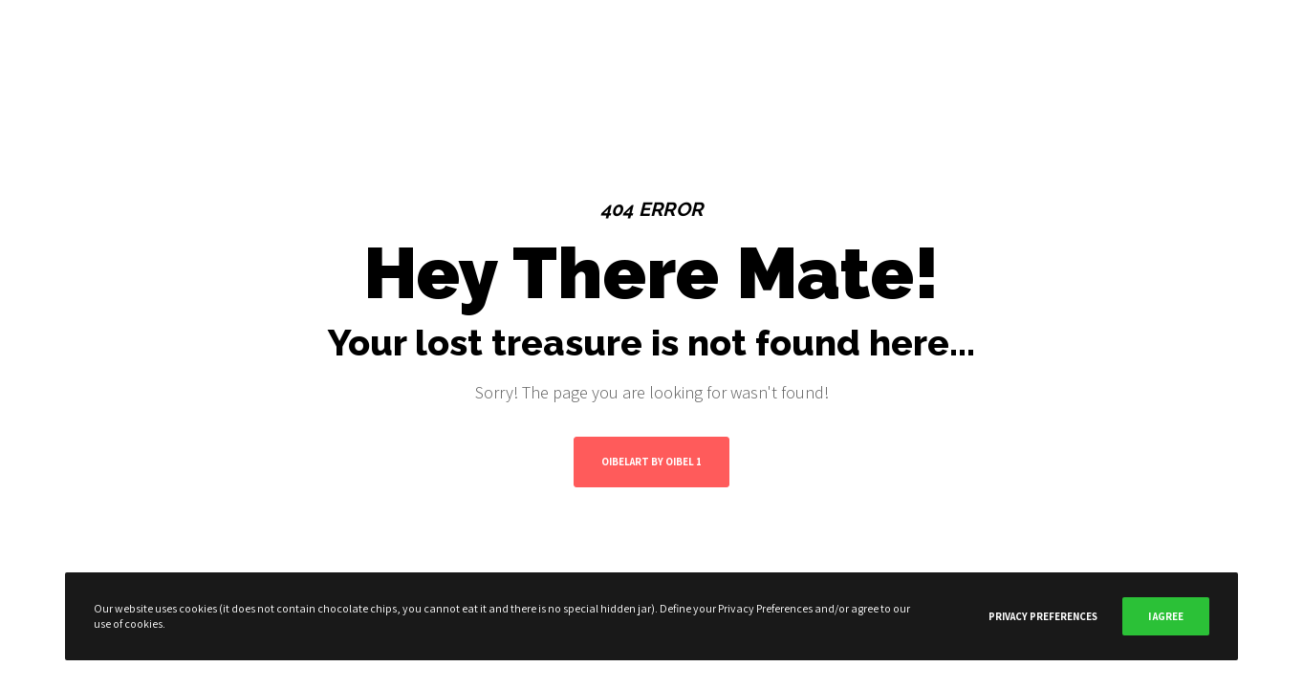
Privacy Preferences (1042, 616)
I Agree (1166, 616)
